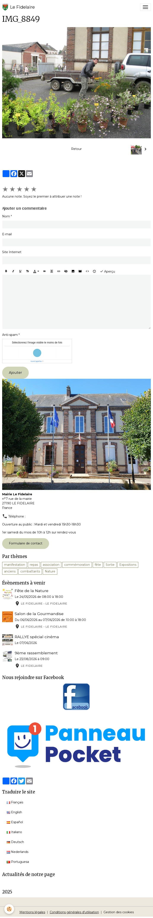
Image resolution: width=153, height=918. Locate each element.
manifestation (14, 565)
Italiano (14, 832)
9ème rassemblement (36, 653)
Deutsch (15, 842)
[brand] (18, 7)
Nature (50, 571)
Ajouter (15, 373)
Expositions (127, 565)
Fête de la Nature (31, 590)
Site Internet (11, 252)
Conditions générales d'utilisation (74, 912)
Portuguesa (18, 862)
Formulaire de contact (25, 543)
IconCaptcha (36, 361)
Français (15, 802)
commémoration (77, 565)
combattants (30, 571)
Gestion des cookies (119, 912)
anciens (10, 571)
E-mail (7, 234)
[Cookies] (9, 909)
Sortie (110, 565)
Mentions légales (32, 912)
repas (34, 565)
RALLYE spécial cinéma (37, 636)
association (51, 565)
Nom (6, 216)
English (14, 812)
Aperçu (107, 271)
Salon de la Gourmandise (39, 613)
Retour (76, 149)
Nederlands (17, 852)
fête (98, 565)
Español (15, 822)
